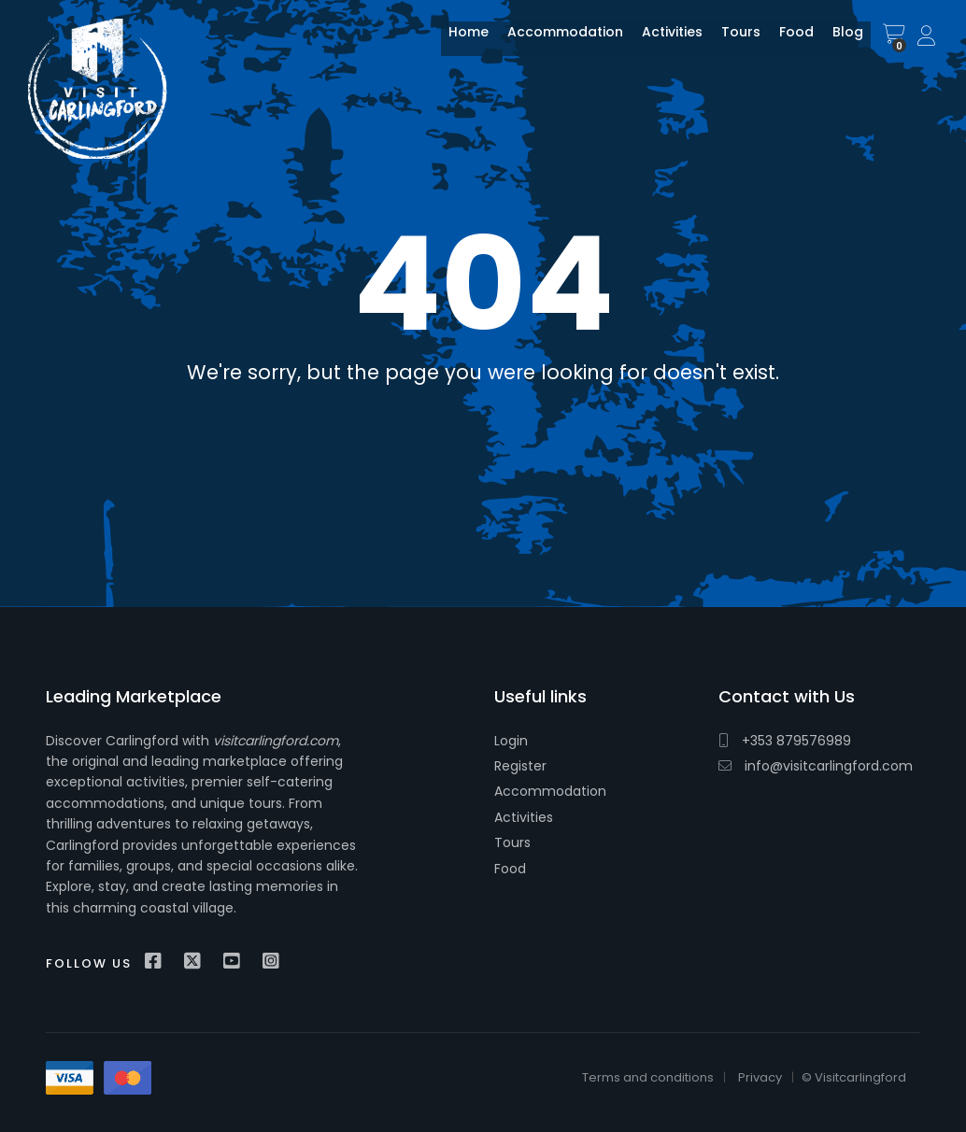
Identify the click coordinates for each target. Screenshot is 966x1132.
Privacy (760, 1077)
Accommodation (554, 40)
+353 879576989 (784, 740)
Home (457, 40)
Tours (729, 40)
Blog (836, 40)
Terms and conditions (648, 1077)
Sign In (927, 37)
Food (785, 40)
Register (520, 766)
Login (511, 740)
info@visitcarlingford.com (815, 766)
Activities (661, 40)
